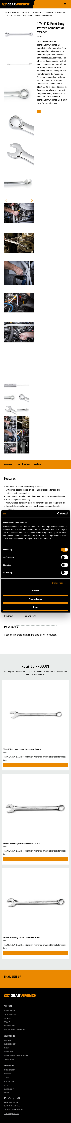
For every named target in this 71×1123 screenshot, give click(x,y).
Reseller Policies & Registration (14, 1030)
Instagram (9, 1098)
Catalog (6, 1078)
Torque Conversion (10, 1014)
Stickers (6, 1093)
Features (8, 464)
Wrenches (37, 12)
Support (8, 1006)
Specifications (23, 464)
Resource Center (9, 1070)
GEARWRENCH (11, 12)
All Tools (25, 12)
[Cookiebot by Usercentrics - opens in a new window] (57, 513)
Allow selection (35, 599)
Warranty (7, 1022)
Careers (6, 1048)
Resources (30, 616)
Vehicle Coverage (9, 1011)
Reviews (38, 464)
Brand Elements (9, 1089)
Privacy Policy (8, 1052)
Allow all (35, 591)
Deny (35, 607)
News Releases (9, 1081)
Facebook (5, 1098)
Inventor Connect (9, 1044)
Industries (7, 1040)
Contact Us (7, 1018)
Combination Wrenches (55, 12)
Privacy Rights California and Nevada (16, 1056)
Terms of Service (9, 1059)
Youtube (18, 1098)
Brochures (7, 1074)
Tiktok (14, 1098)
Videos (6, 1085)
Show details (57, 583)
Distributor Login (9, 1026)
